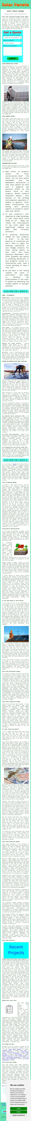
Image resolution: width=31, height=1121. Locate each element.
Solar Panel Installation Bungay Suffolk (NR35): (15, 16)
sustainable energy (23, 82)
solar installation (13, 389)
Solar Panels (5, 1105)
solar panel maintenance (13, 1057)
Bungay (14, 464)
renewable (21, 157)
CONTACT (22, 8)
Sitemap (3, 1103)
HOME (12, 8)
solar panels (25, 17)
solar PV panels (14, 964)
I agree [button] (18, 1108)
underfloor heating (7, 1055)
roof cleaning (18, 1054)
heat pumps (23, 1050)
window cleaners (23, 1055)
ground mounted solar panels (16, 689)
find (7, 1064)
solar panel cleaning (15, 1049)
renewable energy (21, 676)
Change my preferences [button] (18, 1115)
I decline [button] (18, 1112)
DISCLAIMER (27, 8)
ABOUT (19, 8)
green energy (10, 1051)
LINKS (16, 8)
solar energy (12, 875)
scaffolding (16, 1053)
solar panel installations (20, 1039)
